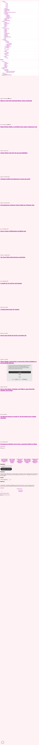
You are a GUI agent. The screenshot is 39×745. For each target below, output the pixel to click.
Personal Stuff (6, 28)
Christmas (8, 16)
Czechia (5, 54)
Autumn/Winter (7, 10)
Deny (20, 374)
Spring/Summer (7, 9)
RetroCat (1, 59)
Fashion (3, 1)
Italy (5, 48)
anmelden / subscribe (6, 468)
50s (7, 5)
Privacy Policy (20, 490)
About (3, 68)
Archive (1, 479)
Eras (5, 2)
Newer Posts (2, 446)
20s (7, 3)
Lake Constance (9, 44)
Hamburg (8, 45)
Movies (5, 31)
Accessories (6, 13)
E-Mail (1, 466)
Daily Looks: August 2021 (10, 71)
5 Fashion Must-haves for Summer (9, 309)
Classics (5, 11)
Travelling (4, 39)
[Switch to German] (21, 74)
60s (7, 6)
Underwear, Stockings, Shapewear (10, 12)
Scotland (7, 47)
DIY (5, 37)
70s (7, 7)
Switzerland (6, 53)
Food (5, 38)
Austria (5, 51)
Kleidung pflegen (7, 20)
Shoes (5, 64)
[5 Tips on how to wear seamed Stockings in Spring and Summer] (11, 453)
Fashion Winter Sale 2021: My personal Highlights (14, 153)
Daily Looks (6, 70)
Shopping (6, 8)
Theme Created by (4, 493)
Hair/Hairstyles (6, 23)
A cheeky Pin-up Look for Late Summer (11, 283)
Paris (7, 57)
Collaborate (6, 69)
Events (5, 32)
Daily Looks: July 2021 (10, 72)
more (20, 376)
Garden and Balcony (7, 36)
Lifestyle (3, 27)
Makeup (5, 22)
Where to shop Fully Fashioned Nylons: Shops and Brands (16, 100)
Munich (7, 42)
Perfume (5, 26)
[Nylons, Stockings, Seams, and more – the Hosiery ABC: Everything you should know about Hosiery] (27, 453)
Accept (19, 372)
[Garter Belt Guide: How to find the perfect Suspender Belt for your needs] (4, 453)
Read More (2, 487)
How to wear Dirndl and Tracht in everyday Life (13, 335)
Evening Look (6, 18)
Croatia (5, 50)
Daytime (5, 19)
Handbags (6, 65)
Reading (5, 30)
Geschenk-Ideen (7, 33)
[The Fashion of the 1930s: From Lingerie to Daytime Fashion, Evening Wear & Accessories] (34, 453)
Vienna (7, 52)
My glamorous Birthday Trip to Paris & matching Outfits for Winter (18, 444)
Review (5, 24)
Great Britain (6, 46)
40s (7, 4)
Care (5, 25)
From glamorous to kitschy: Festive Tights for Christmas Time (17, 205)
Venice (7, 49)
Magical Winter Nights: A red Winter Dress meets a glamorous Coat (18, 127)
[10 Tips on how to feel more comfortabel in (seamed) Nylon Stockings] (19, 453)
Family (5, 29)
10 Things (6, 34)
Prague (7, 55)
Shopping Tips (4, 67)
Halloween (8, 15)
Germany (5, 40)
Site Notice (20, 491)
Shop (3, 61)
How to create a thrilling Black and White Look (13, 231)
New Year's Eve (9, 17)
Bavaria (7, 41)
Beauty (3, 21)
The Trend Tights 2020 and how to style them (12, 257)
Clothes (5, 66)
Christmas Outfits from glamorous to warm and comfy (15, 179)
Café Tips (10, 43)
